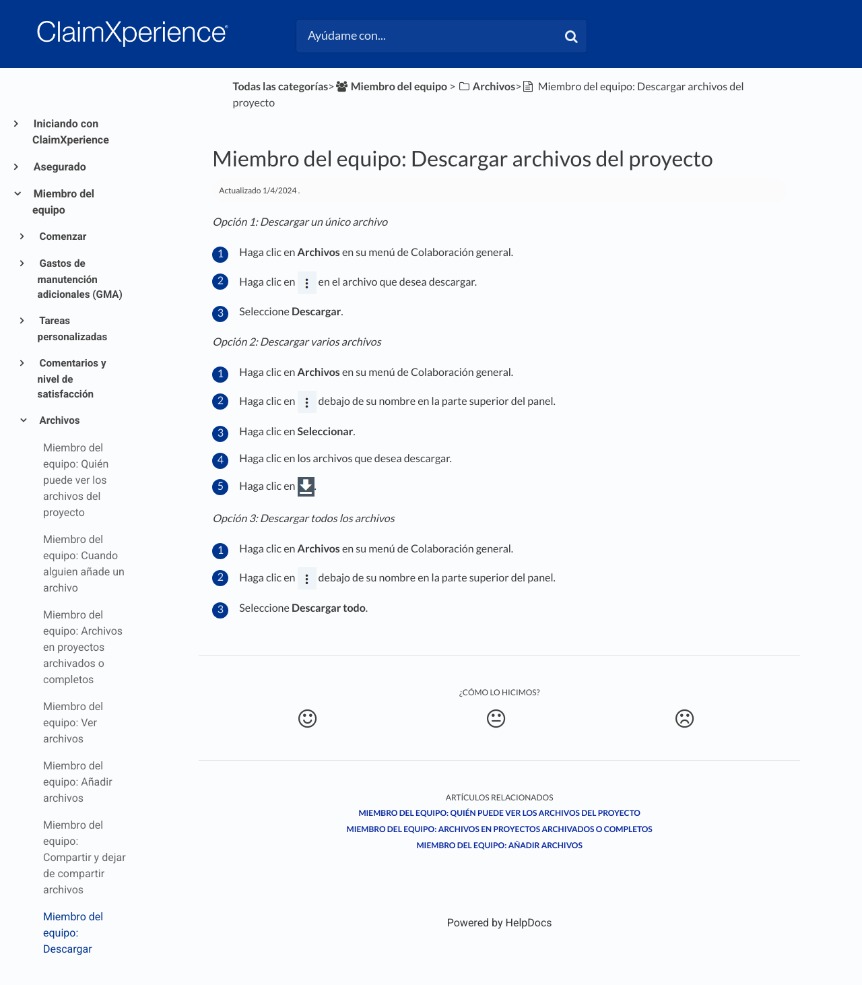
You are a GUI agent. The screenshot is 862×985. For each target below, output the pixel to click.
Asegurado (59, 166)
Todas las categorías (281, 86)
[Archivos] (487, 86)
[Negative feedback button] (684, 719)
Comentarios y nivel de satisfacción (72, 379)
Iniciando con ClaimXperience (70, 131)
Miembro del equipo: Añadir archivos (499, 845)
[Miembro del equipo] (391, 86)
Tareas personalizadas (73, 329)
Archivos (59, 420)
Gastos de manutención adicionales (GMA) (80, 279)
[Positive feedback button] (306, 719)
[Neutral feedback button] (496, 719)
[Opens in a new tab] (499, 922)
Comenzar (62, 236)
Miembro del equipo (63, 201)
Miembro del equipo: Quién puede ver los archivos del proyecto (499, 813)
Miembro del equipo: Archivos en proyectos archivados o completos (500, 829)
